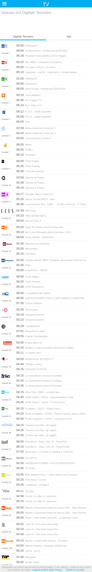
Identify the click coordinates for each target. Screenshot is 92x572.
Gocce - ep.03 (28, 550)
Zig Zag (24, 491)
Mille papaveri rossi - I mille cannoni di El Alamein (46, 474)
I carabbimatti (27, 326)
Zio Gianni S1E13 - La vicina (35, 67)
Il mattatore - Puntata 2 (32, 484)
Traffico (24, 149)
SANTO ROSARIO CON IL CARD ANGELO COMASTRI (50, 298)
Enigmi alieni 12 (29, 342)
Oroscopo (25, 154)
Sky (69, 36)
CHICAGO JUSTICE (31, 369)
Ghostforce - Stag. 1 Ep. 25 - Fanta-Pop (41, 441)
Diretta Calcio (27, 562)
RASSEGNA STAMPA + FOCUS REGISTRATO (45, 463)
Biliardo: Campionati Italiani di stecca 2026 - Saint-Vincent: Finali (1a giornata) (53, 507)
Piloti (23, 265)
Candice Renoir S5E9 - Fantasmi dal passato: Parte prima (51, 260)
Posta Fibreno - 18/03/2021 (35, 237)
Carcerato (26, 253)
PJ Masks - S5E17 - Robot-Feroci (38, 408)
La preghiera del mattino (33, 293)
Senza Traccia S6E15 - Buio (35, 199)
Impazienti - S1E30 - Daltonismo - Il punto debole (46, 72)
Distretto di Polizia (30, 177)
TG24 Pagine (27, 161)
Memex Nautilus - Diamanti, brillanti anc (41, 545)
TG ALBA (25, 468)
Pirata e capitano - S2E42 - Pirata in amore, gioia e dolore (51, 413)
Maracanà (26, 557)
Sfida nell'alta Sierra (31, 215)
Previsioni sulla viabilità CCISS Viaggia (41, 55)
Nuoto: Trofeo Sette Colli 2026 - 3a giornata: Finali (47, 517)
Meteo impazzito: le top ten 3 (35, 133)
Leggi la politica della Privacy (47, 570)
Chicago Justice (29, 364)
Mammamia (26, 248)
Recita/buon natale (30, 331)
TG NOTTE (26, 458)
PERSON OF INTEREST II (34, 359)
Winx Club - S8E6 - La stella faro (38, 392)
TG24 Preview (28, 166)
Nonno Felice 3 (28, 220)
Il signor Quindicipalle (32, 336)
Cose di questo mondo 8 (33, 138)
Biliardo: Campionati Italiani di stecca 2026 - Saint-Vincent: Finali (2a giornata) (53, 512)
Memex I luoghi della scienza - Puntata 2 (42, 540)
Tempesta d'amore (30, 314)
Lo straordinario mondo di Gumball (38, 375)
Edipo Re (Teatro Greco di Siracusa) (39, 227)
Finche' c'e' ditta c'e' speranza (36, 496)
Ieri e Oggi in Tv (29, 100)
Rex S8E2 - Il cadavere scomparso (39, 62)
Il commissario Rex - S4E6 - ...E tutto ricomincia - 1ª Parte (51, 204)
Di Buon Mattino (29, 303)
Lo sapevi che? (28, 352)
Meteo (24, 144)
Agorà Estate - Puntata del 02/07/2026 (40, 88)
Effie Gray (26, 210)
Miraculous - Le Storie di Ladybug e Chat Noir (44, 451)
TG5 (23, 121)
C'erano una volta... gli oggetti (36, 425)
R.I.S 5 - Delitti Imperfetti (33, 111)
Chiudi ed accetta (75, 570)
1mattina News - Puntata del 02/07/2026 (41, 50)
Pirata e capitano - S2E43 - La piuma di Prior (44, 418)
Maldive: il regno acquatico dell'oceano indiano (45, 347)
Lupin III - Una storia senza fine (37, 524)
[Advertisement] (46, 23)
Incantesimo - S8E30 (31, 270)
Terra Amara (27, 309)
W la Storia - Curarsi (31, 479)
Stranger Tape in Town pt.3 (34, 194)
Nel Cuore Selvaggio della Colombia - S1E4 (43, 232)
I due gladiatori (28, 95)
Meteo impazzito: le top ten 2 (35, 128)
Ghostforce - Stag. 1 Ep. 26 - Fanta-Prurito (43, 446)
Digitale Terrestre (23, 36)
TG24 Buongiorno (30, 171)
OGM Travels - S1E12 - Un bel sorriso (40, 402)
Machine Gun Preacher (32, 243)
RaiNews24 (26, 45)
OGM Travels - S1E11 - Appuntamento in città (44, 397)
